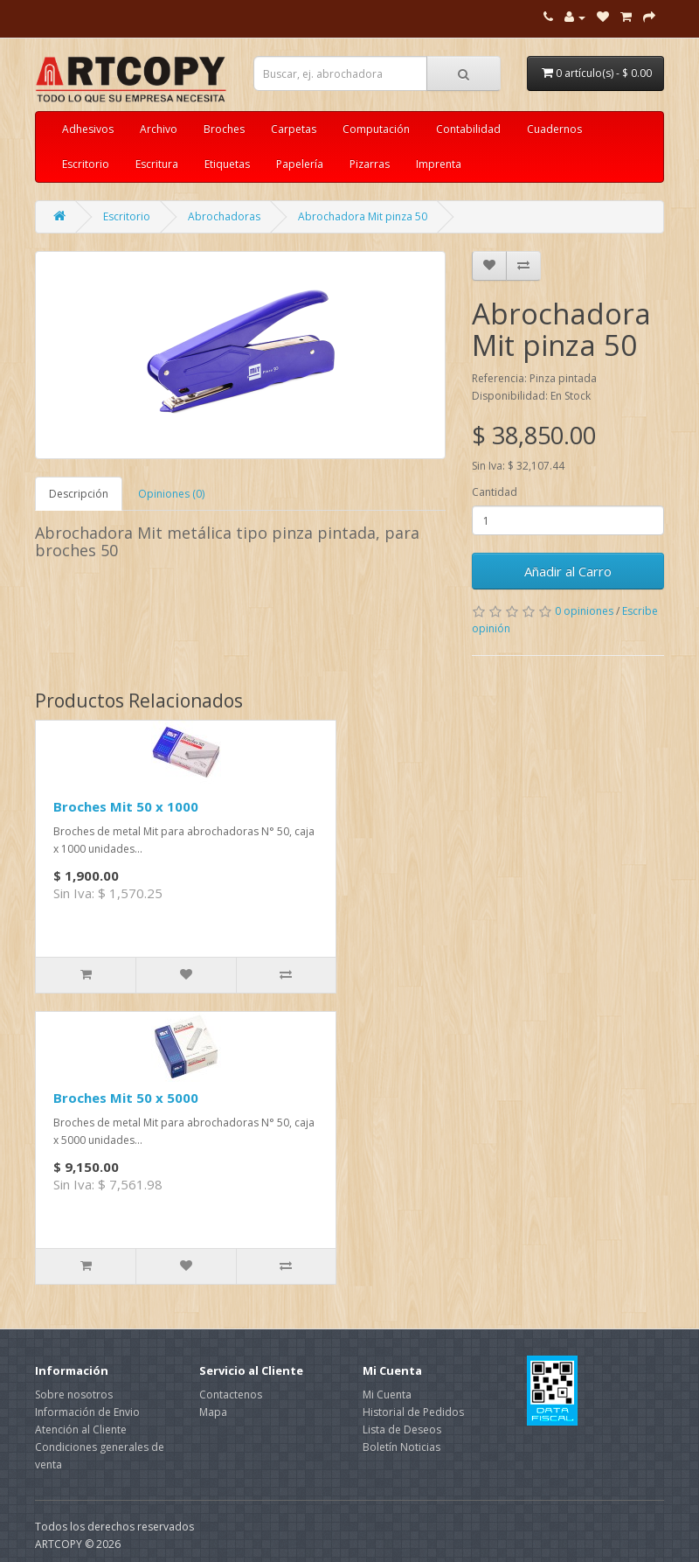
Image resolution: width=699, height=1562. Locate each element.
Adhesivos (88, 129)
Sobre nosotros (74, 1394)
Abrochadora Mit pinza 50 (362, 216)
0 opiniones (584, 610)
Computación (376, 129)
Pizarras (370, 164)
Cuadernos (554, 129)
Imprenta (438, 164)
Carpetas (293, 129)
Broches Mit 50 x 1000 (125, 806)
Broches (224, 129)
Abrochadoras (224, 216)
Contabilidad (468, 129)
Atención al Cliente (81, 1429)
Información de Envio (87, 1412)
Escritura (156, 164)
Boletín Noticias (401, 1447)
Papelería (299, 164)
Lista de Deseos (402, 1429)
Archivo (158, 129)
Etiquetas (227, 164)
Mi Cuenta (387, 1394)
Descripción (78, 493)
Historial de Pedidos (413, 1412)
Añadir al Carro (568, 571)
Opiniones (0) (171, 493)
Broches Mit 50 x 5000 (125, 1097)
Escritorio (85, 164)
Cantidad (494, 492)
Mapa (213, 1412)
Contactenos (230, 1394)
